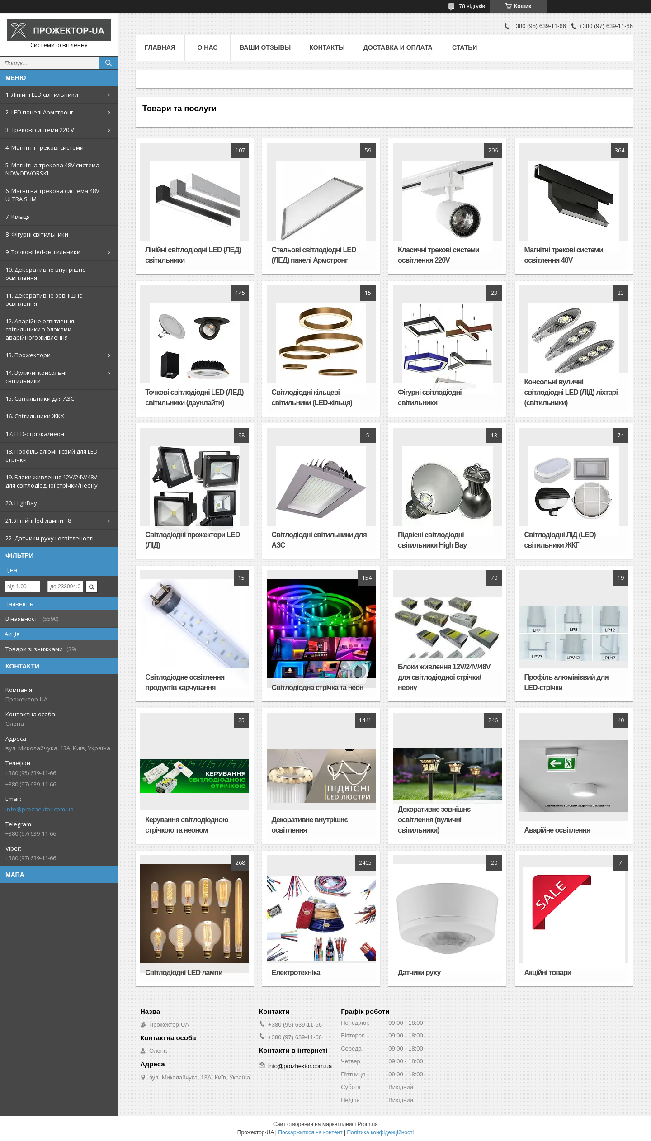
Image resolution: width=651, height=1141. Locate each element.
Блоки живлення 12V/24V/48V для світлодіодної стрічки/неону (444, 677)
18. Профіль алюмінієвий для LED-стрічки (52, 455)
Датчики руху (419, 972)
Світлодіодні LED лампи (183, 972)
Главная (160, 47)
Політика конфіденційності (380, 1132)
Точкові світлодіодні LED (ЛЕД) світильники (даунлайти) (194, 397)
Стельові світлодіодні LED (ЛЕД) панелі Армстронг (314, 255)
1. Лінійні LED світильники (41, 94)
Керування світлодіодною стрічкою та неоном (186, 825)
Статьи (464, 47)
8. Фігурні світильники (36, 234)
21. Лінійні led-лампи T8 (38, 520)
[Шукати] (108, 63)
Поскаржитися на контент (310, 1132)
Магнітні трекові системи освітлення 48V (563, 255)
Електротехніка (296, 972)
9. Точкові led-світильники (42, 252)
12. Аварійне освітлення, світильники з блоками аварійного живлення (40, 329)
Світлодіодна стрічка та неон (317, 687)
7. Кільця (17, 217)
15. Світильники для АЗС (39, 398)
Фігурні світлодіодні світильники (430, 397)
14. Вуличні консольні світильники (35, 377)
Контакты (326, 47)
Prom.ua (368, 1124)
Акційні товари (547, 972)
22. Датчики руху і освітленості (49, 538)
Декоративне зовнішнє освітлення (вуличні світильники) (434, 819)
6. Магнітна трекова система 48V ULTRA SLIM (52, 195)
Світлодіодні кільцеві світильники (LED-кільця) (312, 397)
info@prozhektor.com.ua (39, 809)
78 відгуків (472, 6)
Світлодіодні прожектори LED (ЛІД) (192, 540)
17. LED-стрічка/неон (34, 434)
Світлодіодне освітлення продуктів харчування (184, 682)
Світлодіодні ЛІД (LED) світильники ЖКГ (560, 540)
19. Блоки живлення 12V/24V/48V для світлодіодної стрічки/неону (51, 481)
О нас (208, 47)
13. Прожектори (28, 355)
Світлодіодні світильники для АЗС (319, 540)
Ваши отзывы (265, 47)
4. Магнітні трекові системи (44, 147)
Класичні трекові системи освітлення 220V (438, 255)
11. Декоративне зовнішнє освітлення (43, 299)
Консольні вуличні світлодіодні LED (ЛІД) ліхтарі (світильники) (571, 392)
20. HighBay (21, 503)
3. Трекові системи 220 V (39, 130)
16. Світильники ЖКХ (34, 416)
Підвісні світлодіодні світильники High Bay (432, 540)
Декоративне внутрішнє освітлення (310, 825)
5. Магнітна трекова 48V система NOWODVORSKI (52, 169)
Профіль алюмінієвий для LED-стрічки (566, 682)
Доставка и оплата (398, 47)
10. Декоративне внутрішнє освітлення (45, 273)
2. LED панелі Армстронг (39, 112)
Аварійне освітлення (557, 830)
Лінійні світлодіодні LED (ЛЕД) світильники (193, 255)
